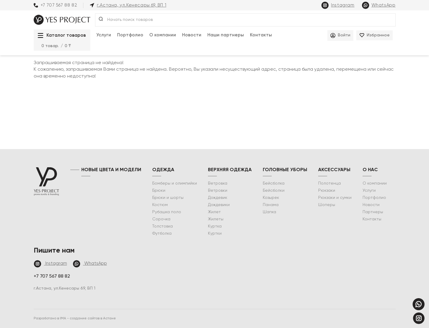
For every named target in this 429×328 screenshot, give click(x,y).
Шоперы (326, 205)
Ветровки (217, 190)
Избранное (374, 35)
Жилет (214, 212)
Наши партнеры (225, 35)
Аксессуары (334, 170)
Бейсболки (274, 190)
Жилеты (215, 219)
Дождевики (219, 205)
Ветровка (217, 183)
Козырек (271, 198)
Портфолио (130, 35)
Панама (271, 205)
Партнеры (373, 212)
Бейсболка (274, 183)
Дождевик (217, 198)
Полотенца (329, 183)
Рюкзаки (326, 190)
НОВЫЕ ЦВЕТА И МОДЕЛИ (111, 170)
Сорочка (161, 219)
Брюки (158, 190)
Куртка (215, 226)
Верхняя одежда (230, 170)
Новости (191, 35)
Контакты (261, 35)
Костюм (160, 205)
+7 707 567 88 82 (55, 5)
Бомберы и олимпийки (174, 183)
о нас (370, 170)
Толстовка (162, 226)
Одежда (163, 170)
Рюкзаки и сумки (335, 198)
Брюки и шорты (168, 198)
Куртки (215, 233)
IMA (63, 318)
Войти (340, 35)
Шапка (269, 212)
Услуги (103, 35)
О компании (162, 35)
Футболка (162, 233)
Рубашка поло (166, 212)
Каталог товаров (60, 35)
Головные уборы (285, 170)
